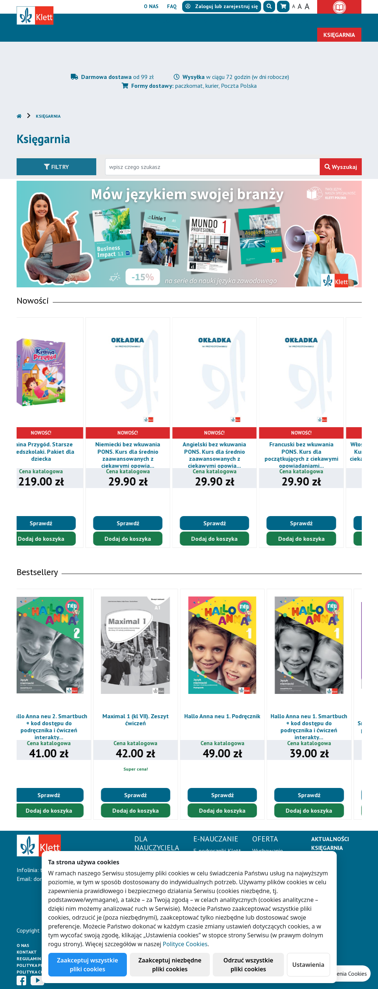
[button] (269, 6)
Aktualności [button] (261, 20)
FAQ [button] (172, 6)
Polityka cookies (37, 972)
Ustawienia (308, 965)
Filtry (56, 166)
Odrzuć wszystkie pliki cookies (248, 964)
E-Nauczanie (167, 20)
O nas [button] (151, 6)
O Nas (23, 945)
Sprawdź (58, 523)
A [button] (293, 6)
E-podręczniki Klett (217, 850)
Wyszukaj (341, 166)
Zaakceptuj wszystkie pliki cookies (87, 964)
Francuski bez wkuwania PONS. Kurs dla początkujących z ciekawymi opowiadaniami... (319, 454)
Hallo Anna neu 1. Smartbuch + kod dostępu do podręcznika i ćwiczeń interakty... (319, 726)
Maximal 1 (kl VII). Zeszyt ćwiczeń (145, 719)
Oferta (214, 20)
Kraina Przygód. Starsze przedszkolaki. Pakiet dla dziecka (58, 451)
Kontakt (27, 952)
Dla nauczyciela (106, 20)
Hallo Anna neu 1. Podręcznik (232, 716)
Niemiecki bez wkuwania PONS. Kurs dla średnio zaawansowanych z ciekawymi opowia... (145, 454)
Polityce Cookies (185, 944)
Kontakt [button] (343, 20)
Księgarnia (48, 116)
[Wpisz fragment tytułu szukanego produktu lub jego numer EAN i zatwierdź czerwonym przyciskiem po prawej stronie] (212, 166)
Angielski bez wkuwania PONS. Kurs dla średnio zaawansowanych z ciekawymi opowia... (232, 454)
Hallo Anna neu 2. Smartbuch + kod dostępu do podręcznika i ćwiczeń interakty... (59, 726)
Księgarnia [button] (339, 34)
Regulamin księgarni (40, 958)
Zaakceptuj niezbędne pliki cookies (169, 964)
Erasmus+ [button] (305, 20)
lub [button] (221, 6)
